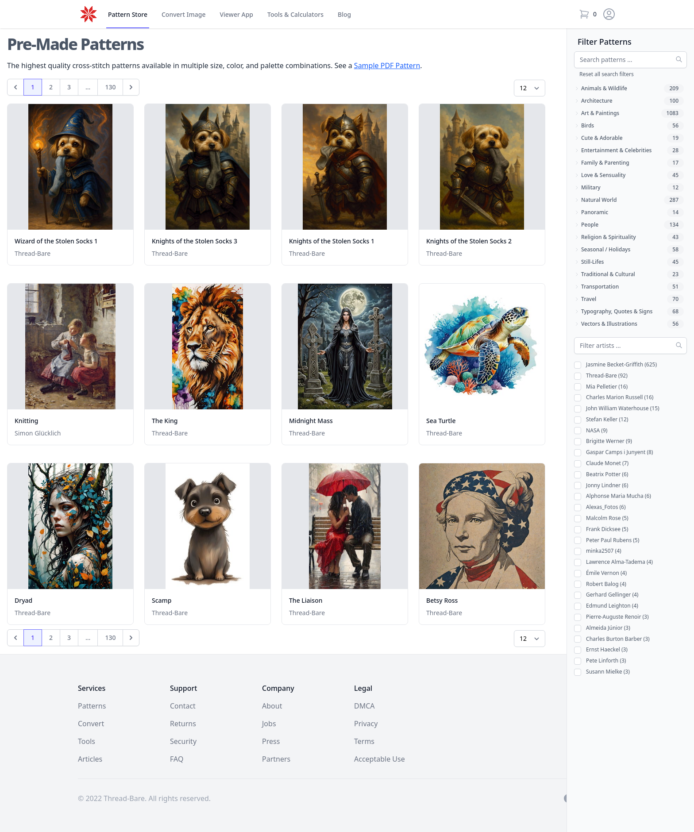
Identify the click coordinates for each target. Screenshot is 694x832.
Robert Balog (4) (600, 584)
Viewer (236, 14)
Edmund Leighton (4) (606, 606)
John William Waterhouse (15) (616, 408)
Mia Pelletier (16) (601, 387)
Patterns (92, 706)
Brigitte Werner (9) (603, 441)
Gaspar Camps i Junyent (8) (613, 452)
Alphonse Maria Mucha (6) (612, 496)
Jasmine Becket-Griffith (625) (615, 365)
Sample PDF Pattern (387, 65)
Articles (90, 759)
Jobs (269, 723)
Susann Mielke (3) (602, 672)
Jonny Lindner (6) (601, 485)
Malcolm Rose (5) (601, 518)
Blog (344, 14)
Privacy (366, 723)
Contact (183, 706)
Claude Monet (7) (601, 463)
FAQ (176, 759)
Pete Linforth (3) (600, 661)
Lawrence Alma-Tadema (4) (613, 562)
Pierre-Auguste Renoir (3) (611, 617)
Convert (184, 14)
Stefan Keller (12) (601, 420)
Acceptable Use (379, 759)
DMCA (364, 706)
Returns (183, 723)
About (272, 706)
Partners (276, 759)
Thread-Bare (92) (601, 376)
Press (271, 741)
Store (127, 14)
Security (183, 741)
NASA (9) (590, 431)
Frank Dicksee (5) (601, 529)
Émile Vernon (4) (600, 573)
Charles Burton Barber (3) (612, 639)
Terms (364, 741)
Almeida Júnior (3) (602, 628)
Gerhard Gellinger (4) (606, 595)
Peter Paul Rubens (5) (606, 540)
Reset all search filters (606, 74)
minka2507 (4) (597, 551)
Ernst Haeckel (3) (601, 650)
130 (113, 89)
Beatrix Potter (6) (601, 474)
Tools (295, 14)
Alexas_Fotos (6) (600, 507)
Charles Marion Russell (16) (613, 397)
